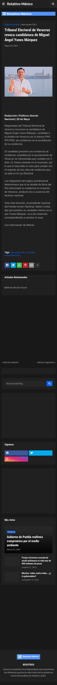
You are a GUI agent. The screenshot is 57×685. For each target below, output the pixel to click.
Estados (31, 252)
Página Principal (12, 24)
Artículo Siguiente (45, 362)
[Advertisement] (22, 58)
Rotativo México (20, 4)
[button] (3, 4)
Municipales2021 (13, 255)
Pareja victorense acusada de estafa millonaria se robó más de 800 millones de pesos (36, 560)
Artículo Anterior (11, 362)
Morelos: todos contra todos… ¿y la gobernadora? (36, 575)
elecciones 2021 (29, 24)
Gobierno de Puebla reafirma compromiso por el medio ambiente (25, 541)
